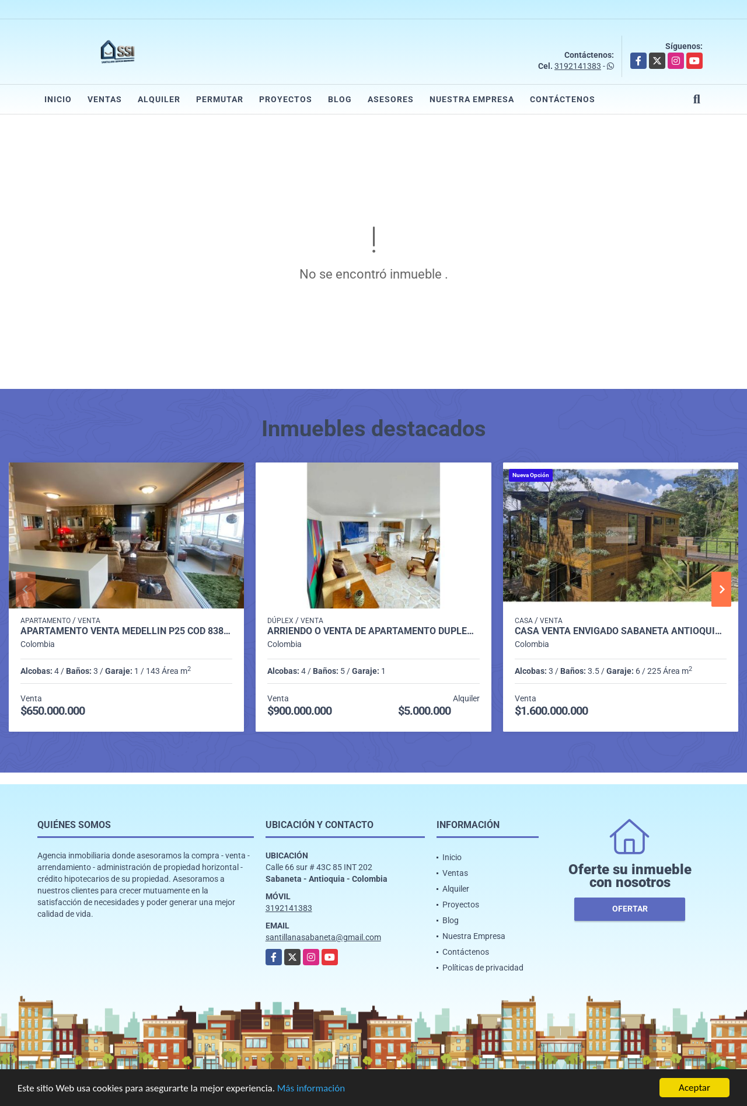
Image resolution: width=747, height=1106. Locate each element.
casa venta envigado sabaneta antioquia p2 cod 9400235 (621, 631)
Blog (340, 99)
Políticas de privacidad (482, 967)
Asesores (391, 99)
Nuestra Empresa (472, 99)
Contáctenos (562, 99)
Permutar (219, 99)
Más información (311, 1089)
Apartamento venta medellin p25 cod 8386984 (126, 631)
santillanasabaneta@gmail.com (323, 937)
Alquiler (159, 99)
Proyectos (285, 99)
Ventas (105, 99)
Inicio (58, 99)
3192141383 (577, 66)
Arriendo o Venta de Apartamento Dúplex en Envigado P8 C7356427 (373, 631)
